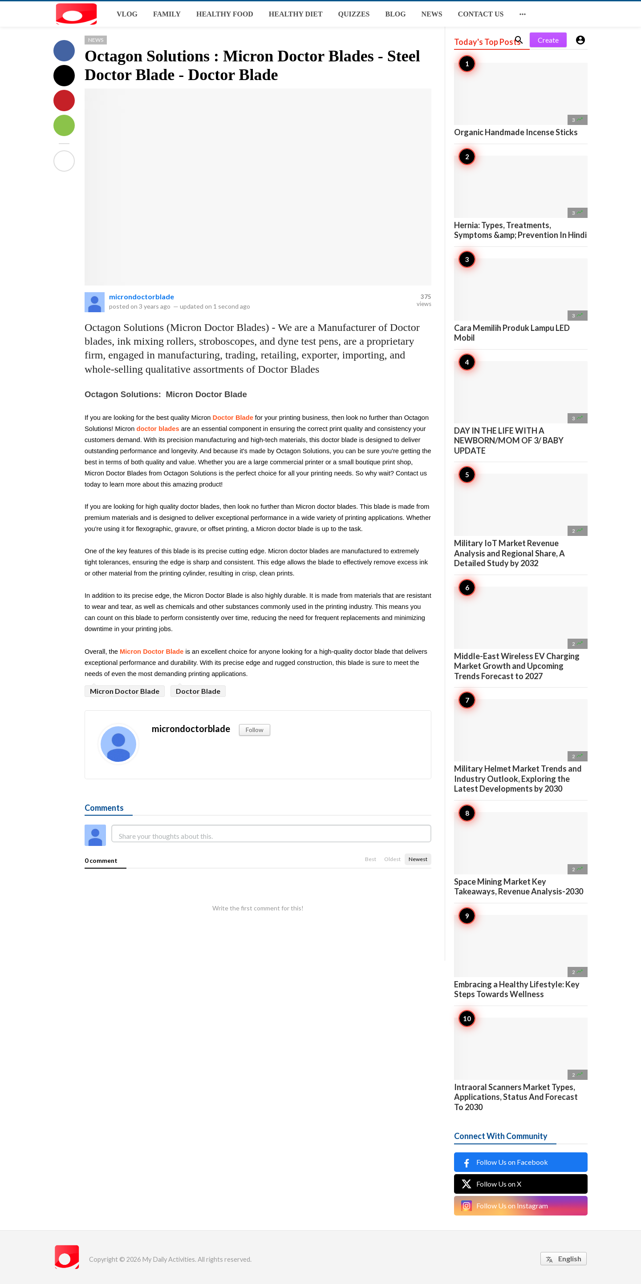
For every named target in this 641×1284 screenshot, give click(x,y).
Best (370, 859)
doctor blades (157, 428)
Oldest (392, 859)
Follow (255, 729)
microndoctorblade (141, 296)
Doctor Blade (233, 417)
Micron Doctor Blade (151, 651)
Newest (418, 859)
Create (548, 40)
